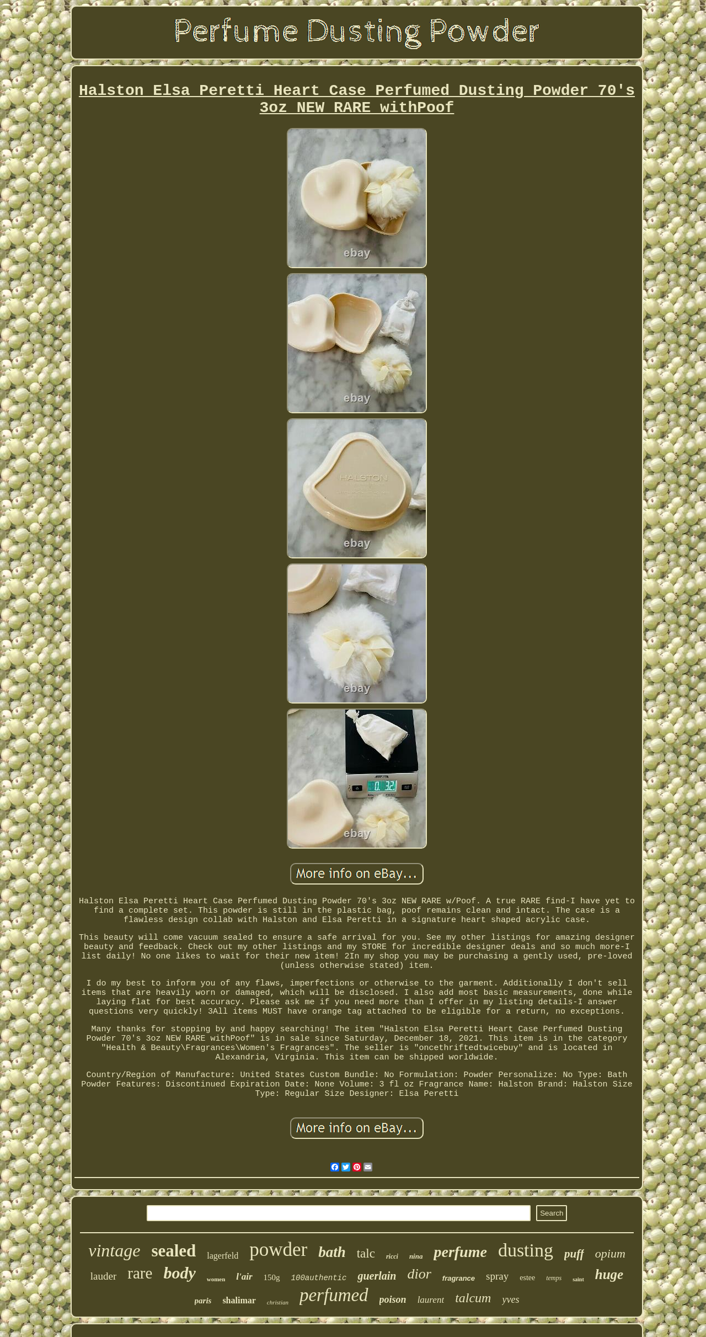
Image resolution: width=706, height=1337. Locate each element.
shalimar (238, 1300)
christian (277, 1302)
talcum (473, 1298)
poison (393, 1299)
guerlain (376, 1276)
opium (610, 1253)
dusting (525, 1250)
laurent (431, 1300)
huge (609, 1274)
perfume (460, 1251)
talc (366, 1253)
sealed (173, 1250)
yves (510, 1299)
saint (578, 1279)
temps (553, 1278)
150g (272, 1277)
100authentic (319, 1278)
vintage (114, 1250)
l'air (244, 1276)
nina (416, 1256)
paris (203, 1300)
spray (497, 1276)
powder (278, 1249)
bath (332, 1252)
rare (139, 1273)
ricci (392, 1256)
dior (419, 1274)
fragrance (458, 1278)
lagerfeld (222, 1255)
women (216, 1279)
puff (574, 1253)
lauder (103, 1276)
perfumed (333, 1295)
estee (527, 1278)
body (179, 1273)
